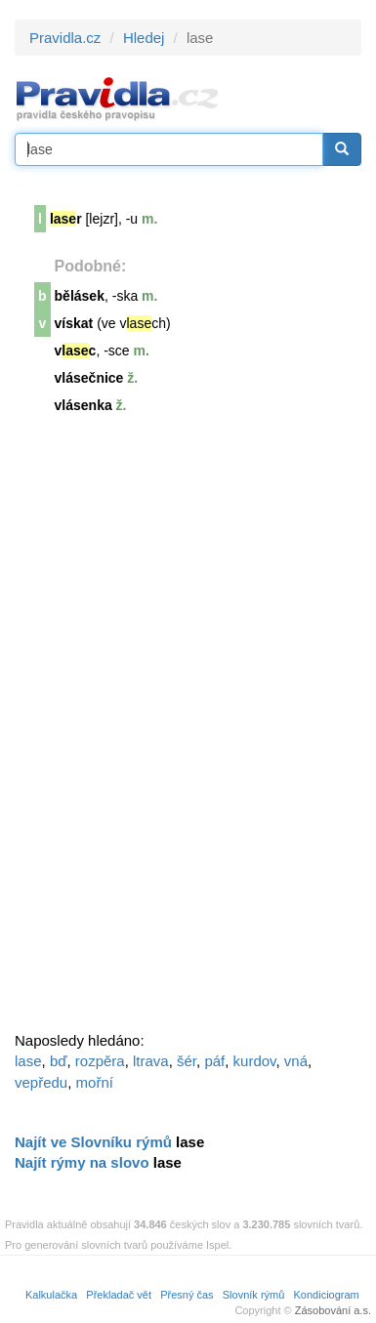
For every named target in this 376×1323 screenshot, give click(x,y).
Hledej (144, 37)
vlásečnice (89, 378)
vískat (74, 323)
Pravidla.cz (65, 37)
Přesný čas (186, 1295)
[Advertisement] (161, 731)
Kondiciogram (326, 1295)
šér (186, 1061)
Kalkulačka (51, 1295)
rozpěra (100, 1061)
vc (76, 350)
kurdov (254, 1061)
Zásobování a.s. (333, 1310)
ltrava (151, 1061)
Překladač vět (118, 1295)
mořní (94, 1082)
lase (28, 1061)
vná (296, 1061)
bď (58, 1061)
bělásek (79, 296)
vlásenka (83, 405)
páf (214, 1061)
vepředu (41, 1082)
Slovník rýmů (254, 1295)
